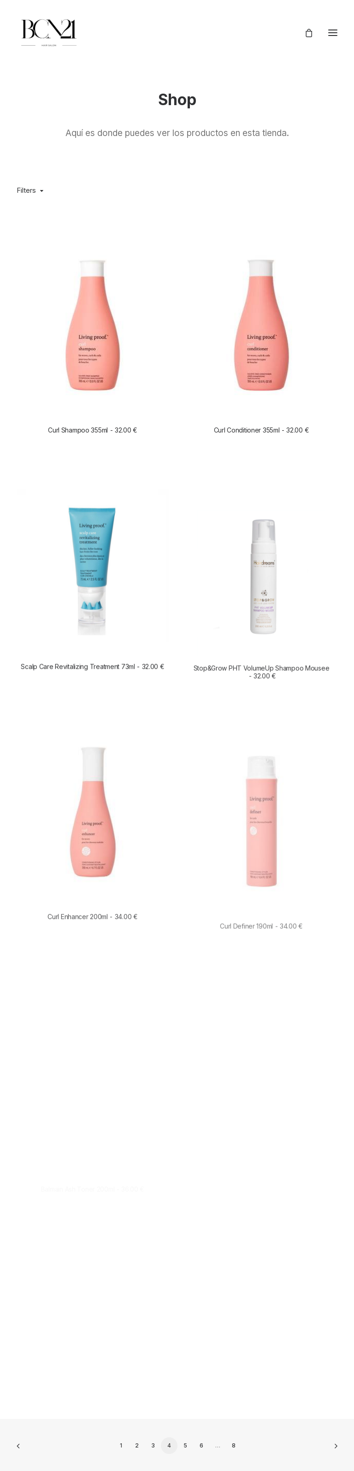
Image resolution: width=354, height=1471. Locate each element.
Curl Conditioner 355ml (261, 430)
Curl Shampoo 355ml (92, 430)
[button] (333, 32)
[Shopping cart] (304, 33)
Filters (26, 190)
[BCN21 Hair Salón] (49, 33)
